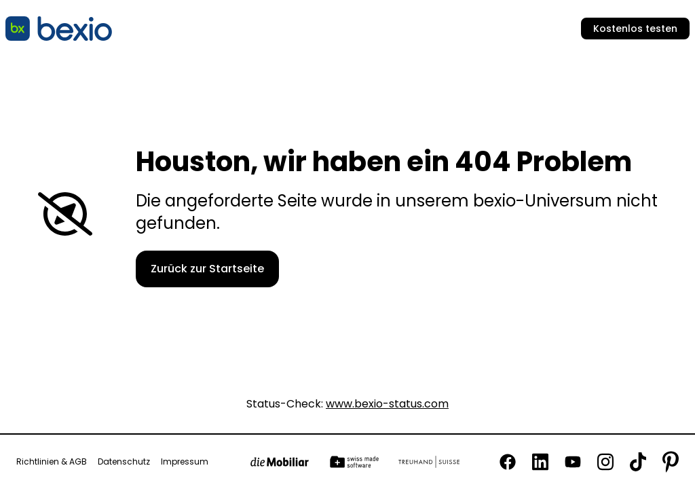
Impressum (184, 461)
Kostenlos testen (635, 28)
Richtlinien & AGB (51, 461)
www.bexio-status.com (387, 404)
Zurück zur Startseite (207, 268)
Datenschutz (124, 461)
